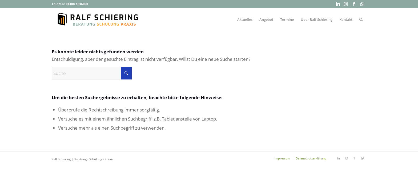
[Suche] (361, 19)
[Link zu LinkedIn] (338, 4)
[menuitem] (245, 19)
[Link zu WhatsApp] (362, 4)
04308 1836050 (77, 4)
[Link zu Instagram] (346, 4)
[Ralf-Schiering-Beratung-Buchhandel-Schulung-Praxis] (98, 19)
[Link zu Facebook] (354, 4)
